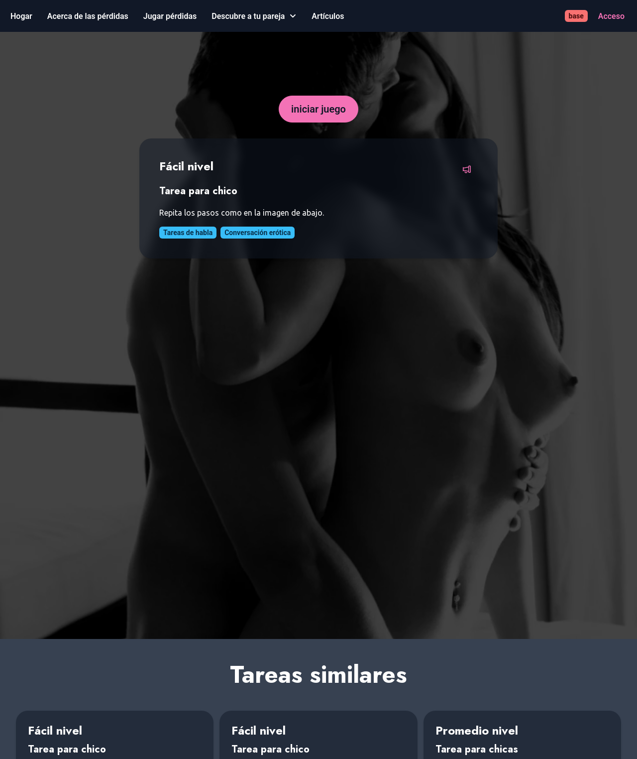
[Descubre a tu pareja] (254, 16)
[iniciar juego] (318, 109)
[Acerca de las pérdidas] (88, 16)
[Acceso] (611, 16)
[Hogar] (21, 16)
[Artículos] (327, 16)
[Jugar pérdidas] (170, 16)
